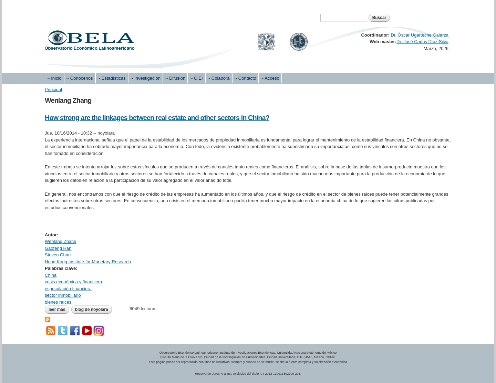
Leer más (59, 309)
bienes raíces (58, 302)
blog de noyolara (91, 309)
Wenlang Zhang (60, 241)
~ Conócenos (79, 78)
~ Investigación (146, 78)
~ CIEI (196, 78)
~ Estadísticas (112, 78)
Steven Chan (58, 254)
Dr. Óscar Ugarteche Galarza (419, 35)
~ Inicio (54, 78)
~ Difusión (175, 78)
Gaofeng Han (58, 248)
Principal (53, 89)
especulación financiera (68, 288)
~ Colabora (219, 78)
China (50, 275)
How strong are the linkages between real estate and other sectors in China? (157, 117)
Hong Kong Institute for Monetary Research (88, 261)
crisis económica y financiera (73, 281)
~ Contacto (245, 78)
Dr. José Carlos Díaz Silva (422, 41)
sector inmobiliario (63, 295)
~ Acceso (270, 78)
